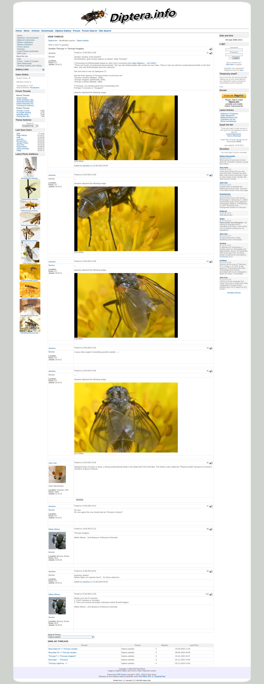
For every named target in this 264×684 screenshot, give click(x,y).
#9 (208, 571)
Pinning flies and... (24, 116)
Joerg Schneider (23, 149)
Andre (222, 219)
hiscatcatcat (34, 88)
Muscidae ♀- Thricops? (58, 660)
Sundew (223, 243)
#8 (208, 529)
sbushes (52, 53)
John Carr (53, 463)
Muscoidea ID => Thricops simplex (63, 649)
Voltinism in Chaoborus (229, 114)
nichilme (223, 260)
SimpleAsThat (160, 676)
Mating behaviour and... (230, 117)
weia (18, 133)
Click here (229, 65)
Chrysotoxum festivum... (26, 106)
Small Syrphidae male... (26, 100)
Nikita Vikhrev (22, 135)
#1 (208, 53)
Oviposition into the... (229, 119)
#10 (207, 594)
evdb (18, 137)
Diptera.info (52, 41)
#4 (208, 348)
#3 (208, 261)
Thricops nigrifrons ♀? (58, 663)
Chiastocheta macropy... (30, 199)
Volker (19, 151)
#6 (208, 463)
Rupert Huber (22, 147)
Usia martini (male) (30, 263)
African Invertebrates (228, 121)
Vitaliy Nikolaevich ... (228, 116)
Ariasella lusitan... (23, 114)
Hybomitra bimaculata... (26, 102)
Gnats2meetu (225, 194)
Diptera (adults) (83, 41)
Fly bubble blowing (24, 113)
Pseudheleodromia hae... (29, 315)
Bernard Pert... (22, 141)
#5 (208, 371)
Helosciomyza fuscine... (30, 211)
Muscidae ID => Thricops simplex (63, 652)
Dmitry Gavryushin (227, 156)
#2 (208, 175)
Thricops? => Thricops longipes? (62, 656)
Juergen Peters (22, 143)
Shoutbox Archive (234, 293)
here (241, 70)
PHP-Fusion (121, 675)
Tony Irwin (20, 145)
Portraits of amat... (24, 111)
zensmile (20, 139)
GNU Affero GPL (145, 676)
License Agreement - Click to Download (234, 135)
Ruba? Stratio (22, 98)
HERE (238, 142)
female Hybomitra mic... (26, 104)
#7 (208, 506)
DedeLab (223, 211)
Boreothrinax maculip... (30, 178)
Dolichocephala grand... (30, 281)
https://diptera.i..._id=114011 (144, 63)
